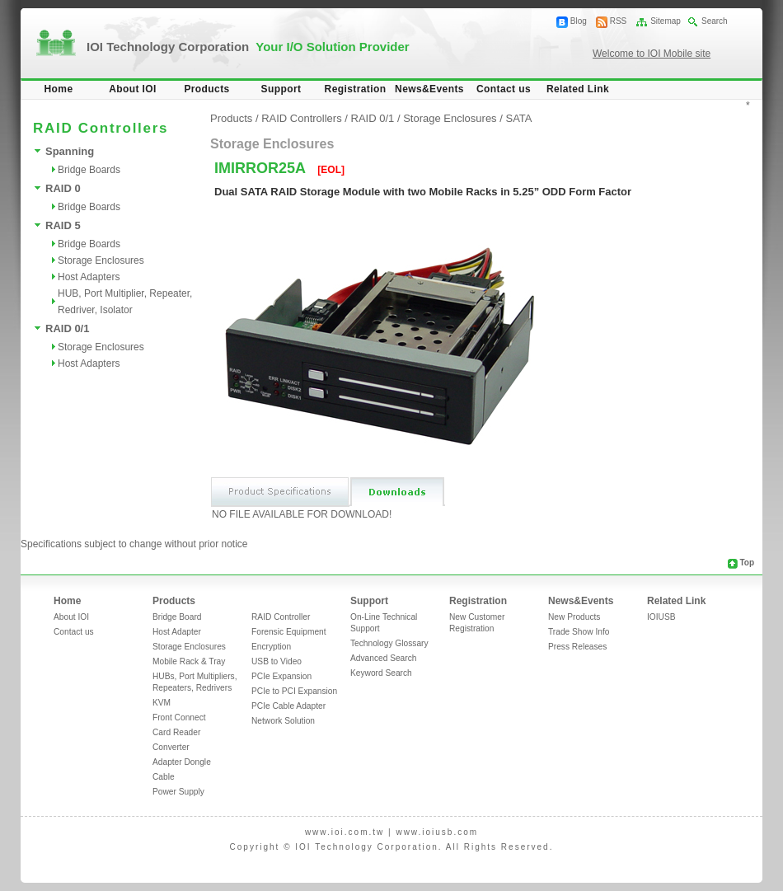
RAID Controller (280, 616)
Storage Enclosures (101, 260)
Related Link (577, 89)
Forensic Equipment (288, 631)
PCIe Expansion (281, 676)
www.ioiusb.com (437, 832)
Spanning (69, 151)
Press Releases (577, 646)
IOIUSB (661, 616)
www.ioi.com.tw (344, 832)
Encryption (271, 646)
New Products (574, 616)
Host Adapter (176, 631)
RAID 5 (63, 225)
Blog (578, 21)
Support (281, 89)
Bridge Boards (89, 170)
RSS (618, 21)
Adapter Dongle (181, 762)
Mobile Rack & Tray (188, 661)
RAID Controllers (301, 118)
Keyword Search (381, 673)
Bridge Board (176, 616)
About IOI (133, 89)
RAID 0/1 (67, 328)
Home (59, 89)
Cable (163, 776)
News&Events (429, 89)
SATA (518, 118)
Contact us (503, 89)
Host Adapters (89, 277)
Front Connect (179, 717)
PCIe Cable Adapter (288, 705)
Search (714, 21)
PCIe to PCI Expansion (294, 691)
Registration (356, 89)
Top (746, 562)
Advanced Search (383, 658)
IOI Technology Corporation (248, 47)
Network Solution (283, 720)
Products (206, 89)
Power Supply (178, 791)
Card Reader (176, 732)
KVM (161, 702)
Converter (171, 747)
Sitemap (665, 21)
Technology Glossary (389, 643)
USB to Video (276, 661)
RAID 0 (63, 188)
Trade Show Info (578, 631)
